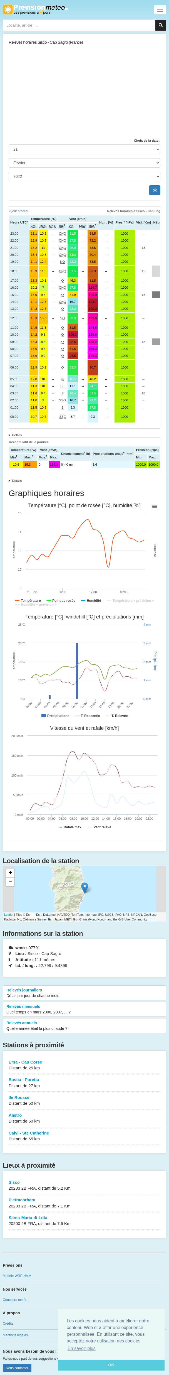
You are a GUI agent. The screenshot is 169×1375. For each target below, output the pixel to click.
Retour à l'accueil (35, 9)
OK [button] (111, 1365)
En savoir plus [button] (82, 1348)
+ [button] (10, 873)
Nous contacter (17, 1368)
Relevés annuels (84, 1026)
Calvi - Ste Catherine (84, 1136)
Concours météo (15, 1300)
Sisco (84, 1185)
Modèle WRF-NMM (17, 1276)
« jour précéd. (18, 211)
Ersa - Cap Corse (84, 1065)
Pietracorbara (84, 1203)
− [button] (10, 882)
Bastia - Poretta (84, 1083)
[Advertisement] (84, 94)
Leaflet (8, 914)
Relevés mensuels (84, 1009)
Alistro (84, 1118)
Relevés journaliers (84, 993)
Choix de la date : (147, 140)
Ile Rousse (84, 1100)
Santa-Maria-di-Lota (84, 1221)
